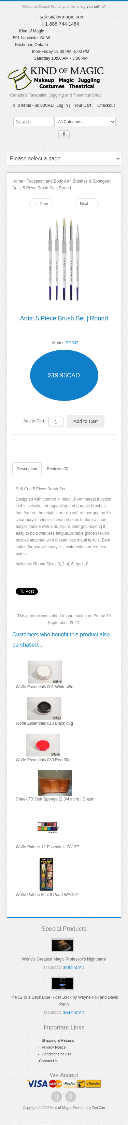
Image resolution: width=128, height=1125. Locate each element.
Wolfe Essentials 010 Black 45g (44, 723)
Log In (62, 105)
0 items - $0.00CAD (33, 105)
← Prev (41, 203)
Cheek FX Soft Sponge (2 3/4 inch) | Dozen (55, 799)
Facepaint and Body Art (48, 181)
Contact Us (48, 1061)
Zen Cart (98, 1108)
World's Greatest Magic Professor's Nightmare (64, 959)
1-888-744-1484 (62, 24)
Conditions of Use (55, 1054)
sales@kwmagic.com (62, 16)
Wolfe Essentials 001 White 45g (44, 686)
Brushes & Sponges (91, 181)
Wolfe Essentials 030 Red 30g (43, 760)
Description (27, 468)
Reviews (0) (57, 468)
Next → (87, 203)
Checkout (106, 105)
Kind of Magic (61, 1108)
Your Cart (82, 105)
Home (17, 181)
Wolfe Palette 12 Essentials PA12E (47, 847)
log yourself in (92, 6)
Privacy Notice (52, 1047)
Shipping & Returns (56, 1040)
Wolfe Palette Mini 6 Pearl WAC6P (47, 894)
